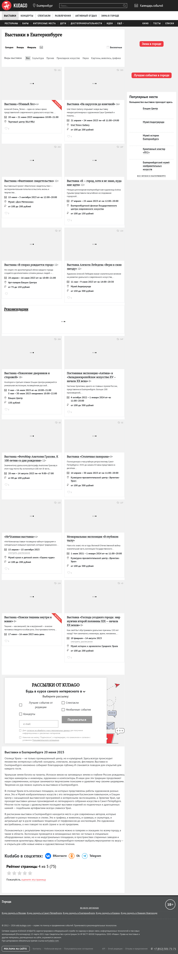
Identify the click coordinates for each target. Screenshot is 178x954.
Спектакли (72, 702)
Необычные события (78, 709)
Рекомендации (16, 309)
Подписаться (77, 719)
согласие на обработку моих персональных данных (48, 730)
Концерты (29, 714)
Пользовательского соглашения (45, 740)
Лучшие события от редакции (41, 705)
